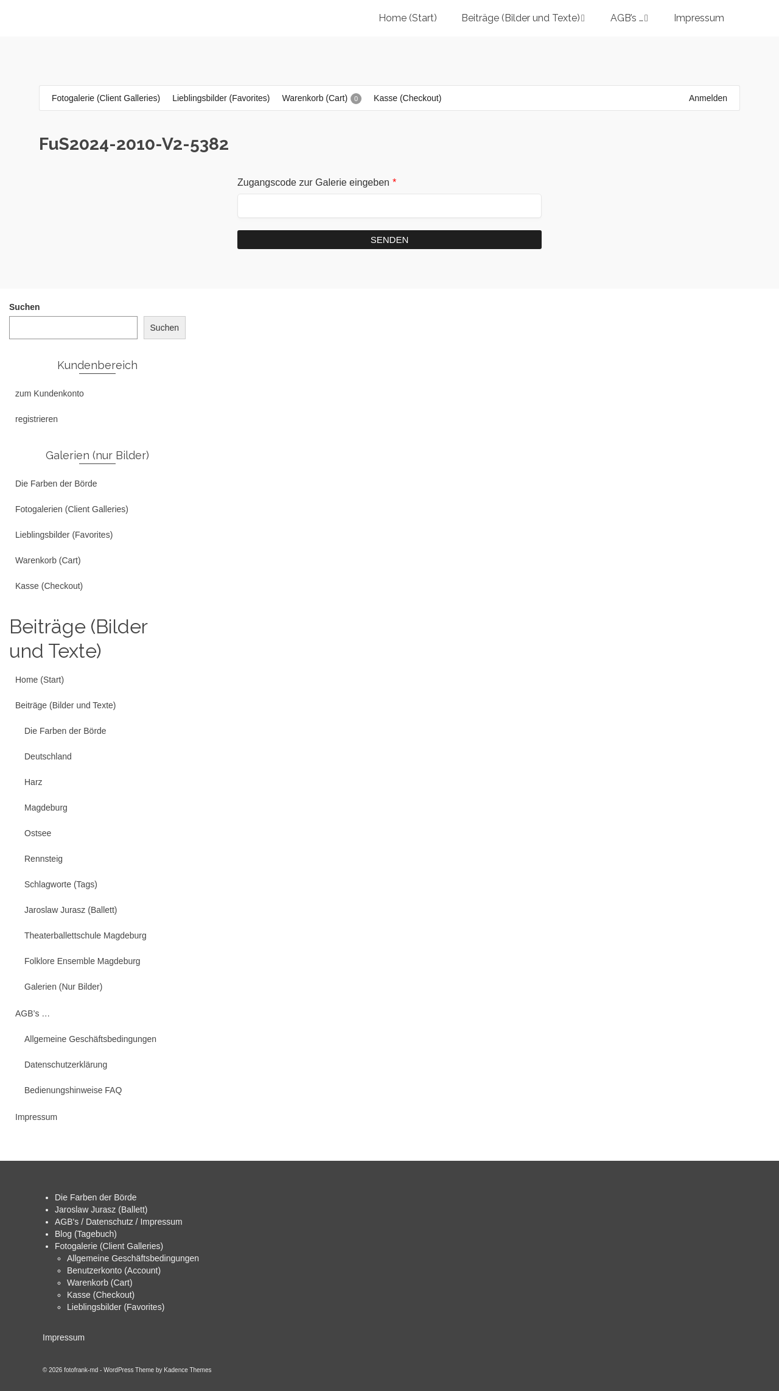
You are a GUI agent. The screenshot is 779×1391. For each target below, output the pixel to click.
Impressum (64, 1337)
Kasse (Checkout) (100, 1295)
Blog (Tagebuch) (86, 1234)
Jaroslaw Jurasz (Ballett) (101, 1209)
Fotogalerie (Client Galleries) (109, 1246)
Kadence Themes (187, 1370)
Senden (390, 239)
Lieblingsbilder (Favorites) (115, 1307)
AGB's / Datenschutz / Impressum (119, 1222)
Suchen (24, 307)
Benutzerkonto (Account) (114, 1270)
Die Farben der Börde (96, 1197)
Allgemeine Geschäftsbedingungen (133, 1258)
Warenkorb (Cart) (100, 1282)
